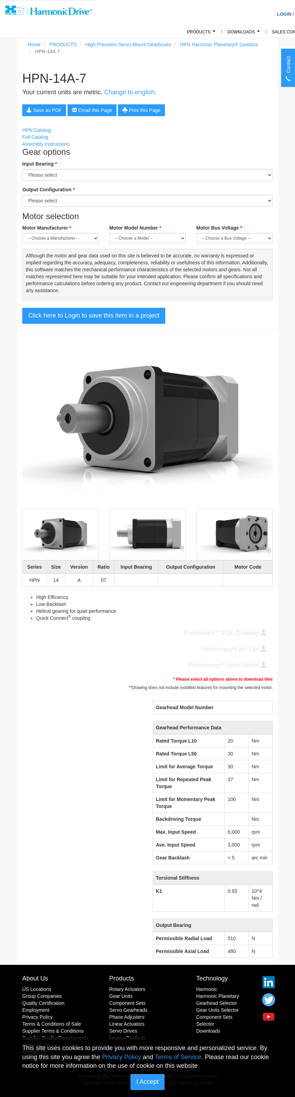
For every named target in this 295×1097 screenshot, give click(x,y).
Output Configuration (48, 189)
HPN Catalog (36, 130)
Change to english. (130, 92)
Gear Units (121, 996)
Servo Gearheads (128, 1010)
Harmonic (206, 989)
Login (284, 14)
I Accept (147, 1081)
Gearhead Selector (216, 1003)
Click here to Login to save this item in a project (93, 315)
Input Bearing (39, 164)
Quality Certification (43, 1003)
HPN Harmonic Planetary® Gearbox (219, 44)
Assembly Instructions (46, 144)
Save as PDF (44, 110)
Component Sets (127, 1003)
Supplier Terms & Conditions (52, 1031)
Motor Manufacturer (46, 228)
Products (121, 978)
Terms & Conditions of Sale (51, 1024)
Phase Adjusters (126, 1017)
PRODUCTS (202, 34)
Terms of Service (178, 1057)
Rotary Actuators (127, 989)
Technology (212, 978)
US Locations (36, 989)
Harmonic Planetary (217, 996)
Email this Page (92, 110)
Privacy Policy (37, 1017)
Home (33, 44)
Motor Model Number (135, 228)
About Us (35, 978)
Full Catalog (35, 137)
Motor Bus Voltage (219, 228)
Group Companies (42, 996)
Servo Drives (123, 1031)
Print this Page (141, 110)
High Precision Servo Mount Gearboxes (128, 44)
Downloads (245, 34)
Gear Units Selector (217, 1010)
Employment (35, 1010)
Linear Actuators (126, 1024)
